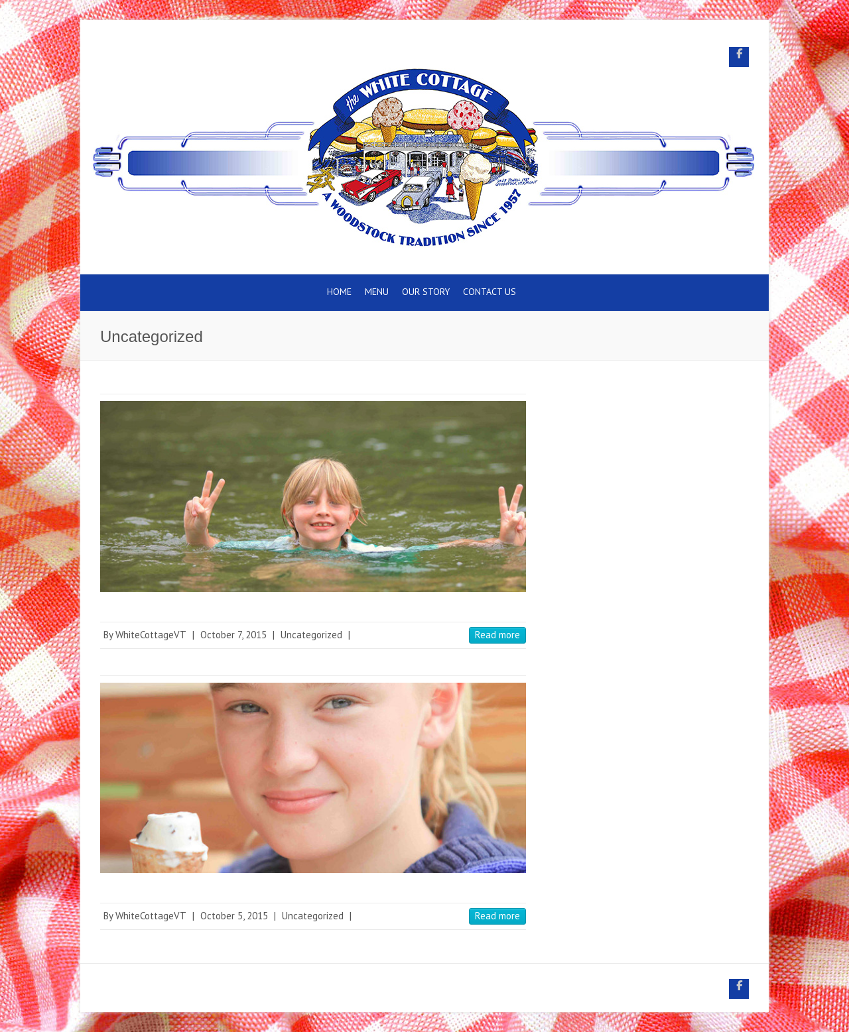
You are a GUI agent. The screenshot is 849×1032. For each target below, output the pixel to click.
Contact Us (489, 292)
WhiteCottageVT (150, 634)
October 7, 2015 (233, 634)
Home (339, 292)
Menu (377, 292)
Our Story (426, 292)
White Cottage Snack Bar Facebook (739, 57)
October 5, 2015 (234, 915)
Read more (497, 634)
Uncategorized (311, 634)
